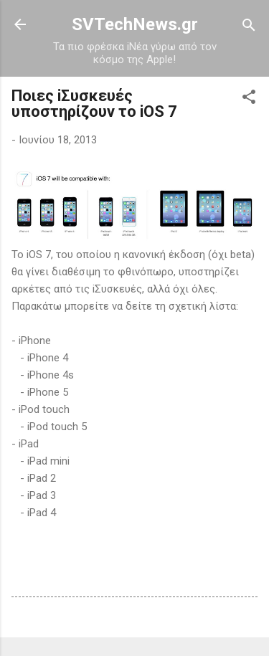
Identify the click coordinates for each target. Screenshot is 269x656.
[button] (249, 98)
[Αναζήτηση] (249, 26)
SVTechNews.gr (135, 24)
